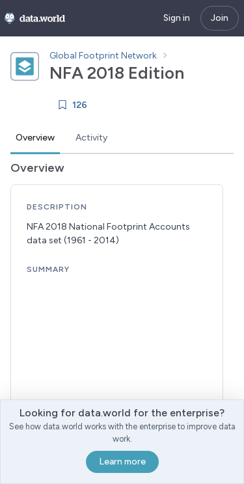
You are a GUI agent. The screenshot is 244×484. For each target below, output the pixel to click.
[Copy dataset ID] (195, 72)
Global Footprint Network (103, 55)
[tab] (35, 138)
